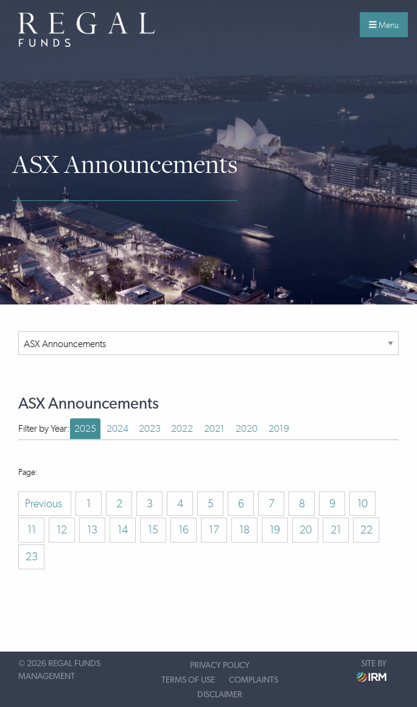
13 (92, 529)
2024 (117, 428)
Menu (384, 24)
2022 (182, 428)
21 (336, 529)
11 (31, 529)
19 (275, 529)
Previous (45, 503)
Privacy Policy (220, 665)
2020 (247, 428)
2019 (278, 428)
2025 (85, 428)
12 (62, 529)
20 (306, 529)
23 (32, 556)
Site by (372, 671)
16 (183, 529)
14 (122, 529)
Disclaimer (219, 695)
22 (366, 529)
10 (362, 503)
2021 (214, 428)
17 (214, 529)
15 (153, 529)
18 (244, 529)
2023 (150, 428)
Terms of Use (188, 680)
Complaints (253, 680)
